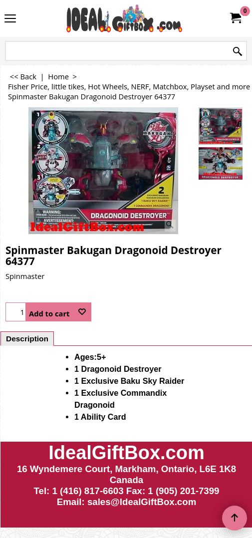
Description (27, 338)
